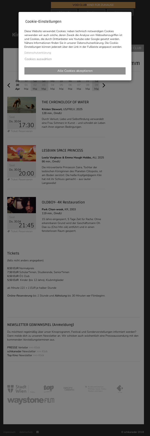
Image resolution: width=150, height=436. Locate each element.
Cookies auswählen (38, 59)
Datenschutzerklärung (37, 53)
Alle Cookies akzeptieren (75, 71)
